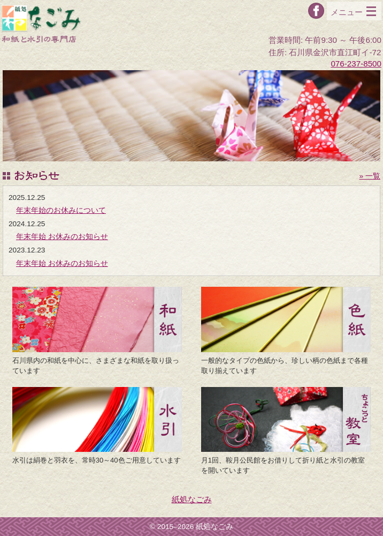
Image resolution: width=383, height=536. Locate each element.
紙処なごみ (192, 499)
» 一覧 (369, 176)
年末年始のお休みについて (61, 210)
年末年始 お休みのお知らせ (62, 237)
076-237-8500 (356, 63)
